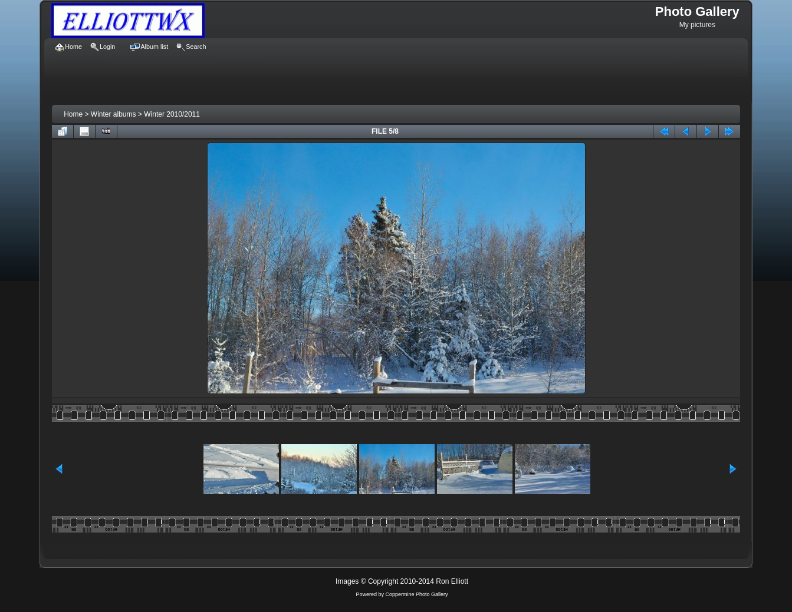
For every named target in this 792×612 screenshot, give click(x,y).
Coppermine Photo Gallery (416, 594)
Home (73, 114)
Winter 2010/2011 (172, 114)
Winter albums (113, 114)
